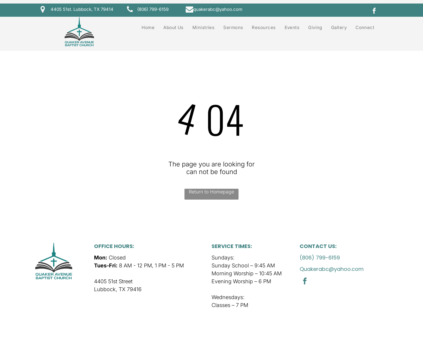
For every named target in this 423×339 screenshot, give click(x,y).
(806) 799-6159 (320, 257)
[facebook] (374, 11)
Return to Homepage (211, 192)
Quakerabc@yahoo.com (332, 269)
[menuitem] (148, 27)
